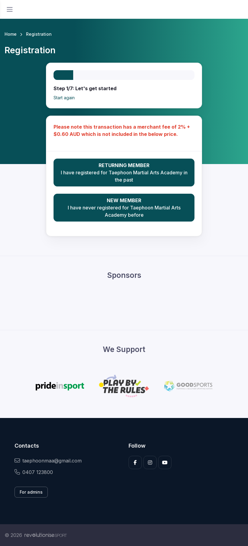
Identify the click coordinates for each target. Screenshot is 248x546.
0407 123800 (34, 472)
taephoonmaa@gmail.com (48, 461)
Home (11, 34)
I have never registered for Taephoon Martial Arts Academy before (124, 207)
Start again (64, 97)
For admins (31, 492)
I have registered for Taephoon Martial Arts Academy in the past (124, 172)
